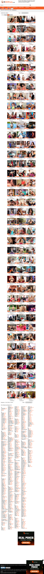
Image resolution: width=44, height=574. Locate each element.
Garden (9, 490)
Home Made (10, 527)
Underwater (29, 432)
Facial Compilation (10, 455)
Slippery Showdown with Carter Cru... (30, 341)
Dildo (8, 413)
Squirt (22, 499)
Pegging (16, 525)
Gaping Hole (10, 489)
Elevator (9, 441)
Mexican (16, 477)
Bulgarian (2, 470)
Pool (22, 420)
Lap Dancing (16, 442)
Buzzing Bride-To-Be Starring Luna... (30, 178)
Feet (8, 461)
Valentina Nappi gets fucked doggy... (21, 293)
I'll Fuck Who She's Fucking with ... (31, 43)
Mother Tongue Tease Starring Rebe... (11, 389)
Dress (9, 427)
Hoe (8, 525)
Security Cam (23, 462)
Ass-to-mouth (3, 428)
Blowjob (2, 455)
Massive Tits (16, 467)
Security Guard (23, 463)
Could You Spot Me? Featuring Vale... (21, 178)
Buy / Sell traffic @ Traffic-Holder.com (27, 565)
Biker (2, 446)
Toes (28, 415)
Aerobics (2, 415)
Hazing (9, 521)
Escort (9, 446)
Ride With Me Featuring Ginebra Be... (21, 139)
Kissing (16, 435)
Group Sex (9, 509)
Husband (16, 416)
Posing (22, 423)
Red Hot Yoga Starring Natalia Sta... (11, 283)
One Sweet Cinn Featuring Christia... (21, 216)
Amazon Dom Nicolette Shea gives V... (11, 380)
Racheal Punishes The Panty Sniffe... (11, 43)
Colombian (2, 501)
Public (22, 428)
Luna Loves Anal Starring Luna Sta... (21, 52)
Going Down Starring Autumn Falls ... (30, 322)
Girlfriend (9, 496)
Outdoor (16, 515)
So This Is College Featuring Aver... (21, 168)
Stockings (22, 501)
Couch (2, 504)
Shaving (22, 472)
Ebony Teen (9, 440)
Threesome (23, 528)
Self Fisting (22, 466)
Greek (9, 506)
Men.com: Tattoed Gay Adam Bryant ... (11, 187)
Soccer (22, 486)
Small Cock (23, 483)
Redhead (22, 443)
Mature (16, 471)
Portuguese (23, 422)
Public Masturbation (24, 429)
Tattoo (22, 522)
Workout (29, 461)
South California (23, 491)
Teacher (22, 523)
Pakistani (16, 518)
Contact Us (16, 565)
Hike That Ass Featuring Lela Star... (21, 361)
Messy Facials (17, 476)
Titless (29, 413)
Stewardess (23, 500)
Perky (22, 407)
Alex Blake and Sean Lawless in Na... (11, 322)
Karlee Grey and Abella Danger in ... (21, 81)
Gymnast (9, 510)
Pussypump (23, 439)
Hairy (8, 516)
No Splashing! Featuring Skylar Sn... (30, 245)
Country (2, 506)
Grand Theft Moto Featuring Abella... (21, 274)
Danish (2, 528)
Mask (15, 465)
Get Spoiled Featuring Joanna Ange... (21, 91)
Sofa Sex (22, 487)
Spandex (22, 492)
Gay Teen (9, 492)
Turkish (29, 425)
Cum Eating (3, 515)
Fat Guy (9, 460)
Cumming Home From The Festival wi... (31, 380)
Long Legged (16, 456)
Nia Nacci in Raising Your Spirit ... (11, 81)
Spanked (22, 493)
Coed (2, 499)
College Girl (3, 500)
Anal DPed (2, 419)
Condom (2, 503)
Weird (29, 454)
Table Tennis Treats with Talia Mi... (21, 120)
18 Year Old (3, 408)
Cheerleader (3, 488)
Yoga (28, 465)
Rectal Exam (23, 442)
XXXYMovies (12, 34)
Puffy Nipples (23, 431)
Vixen (28, 446)
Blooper (2, 454)
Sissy (22, 476)
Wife (28, 458)
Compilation (3, 502)
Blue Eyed (2, 456)
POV (22, 424)
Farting (9, 458)
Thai (21, 526)
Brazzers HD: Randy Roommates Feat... (21, 303)
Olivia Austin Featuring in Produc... (11, 235)
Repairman (22, 444)
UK (28, 429)
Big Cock (2, 443)
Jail (15, 427)
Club (2, 497)
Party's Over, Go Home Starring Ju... (21, 23)
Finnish (9, 468)
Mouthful (16, 490)
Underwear (29, 433)
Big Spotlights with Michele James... (12, 197)
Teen (22, 525)
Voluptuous (29, 447)
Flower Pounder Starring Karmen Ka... (21, 197)
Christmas (2, 490)
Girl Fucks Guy (10, 494)
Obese (16, 505)
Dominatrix (9, 418)
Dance (2, 527)
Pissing (22, 415)
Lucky (15, 458)
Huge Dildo (16, 411)
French (9, 482)
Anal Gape (2, 422)
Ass (1, 427)
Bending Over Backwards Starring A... (21, 149)
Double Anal (10, 420)
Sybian (22, 516)
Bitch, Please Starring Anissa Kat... (30, 399)
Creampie (2, 508)
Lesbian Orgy (16, 448)
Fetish (9, 464)
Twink (29, 426)
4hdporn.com (6, 570)
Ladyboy (16, 441)
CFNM (2, 486)
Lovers (16, 457)
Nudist (15, 499)
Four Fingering (10, 480)
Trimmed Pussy (30, 424)
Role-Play (22, 451)
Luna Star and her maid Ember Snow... (11, 23)
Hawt (8, 520)
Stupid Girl (22, 509)
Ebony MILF (10, 438)
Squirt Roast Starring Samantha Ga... (31, 370)
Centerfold (2, 485)
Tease (22, 524)
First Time (9, 469)
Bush (2, 472)
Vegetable (29, 442)
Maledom (16, 463)
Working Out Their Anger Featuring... (11, 110)
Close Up (2, 496)
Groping (9, 507)
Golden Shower (10, 501)
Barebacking (3, 435)
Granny (9, 505)
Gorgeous (9, 502)
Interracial (16, 422)
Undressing (29, 434)
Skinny (22, 477)
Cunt (2, 522)
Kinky (15, 434)
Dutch (9, 433)
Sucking (22, 511)
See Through (23, 464)
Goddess (9, 500)
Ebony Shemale (10, 439)
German (9, 493)
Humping (16, 414)
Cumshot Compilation (4, 520)
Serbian (22, 469)
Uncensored (29, 431)
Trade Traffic (7, 565)
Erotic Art (9, 445)
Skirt (22, 478)
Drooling (9, 430)
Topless (29, 419)
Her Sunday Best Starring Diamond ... (30, 216)
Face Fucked (10, 453)
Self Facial (22, 465)
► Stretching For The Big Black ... (11, 72)
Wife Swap (29, 459)
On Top (16, 511)
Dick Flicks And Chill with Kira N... (11, 226)
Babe (2, 432)
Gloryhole (9, 499)
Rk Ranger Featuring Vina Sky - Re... (21, 264)
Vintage (29, 444)
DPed (9, 426)
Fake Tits (9, 457)
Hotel (15, 408)
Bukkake (2, 469)
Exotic (9, 449)
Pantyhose (16, 521)
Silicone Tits (23, 475)
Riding (22, 450)
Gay (9, 8)
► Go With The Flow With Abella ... (12, 101)
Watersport (29, 451)
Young (29, 466)
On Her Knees (17, 510)
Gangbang (9, 488)
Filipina (9, 467)
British (2, 467)
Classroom (2, 493)
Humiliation (16, 413)
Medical (16, 473)
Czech (2, 525)
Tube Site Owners (11, 565)
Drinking (9, 429)
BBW (2, 437)
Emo (8, 442)
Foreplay (9, 479)
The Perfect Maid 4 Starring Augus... (21, 399)
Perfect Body (23, 406)
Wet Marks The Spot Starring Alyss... (30, 351)
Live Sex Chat (33, 7)
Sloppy (22, 481)
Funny (9, 484)
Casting (2, 483)
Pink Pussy (22, 413)
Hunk (15, 415)
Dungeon (9, 432)
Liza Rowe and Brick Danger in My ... (30, 81)
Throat (29, 406)
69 (1, 410)
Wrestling (29, 462)
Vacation (29, 439)
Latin (15, 443)
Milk (15, 480)
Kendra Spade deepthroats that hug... (21, 245)
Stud (22, 508)
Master (16, 468)
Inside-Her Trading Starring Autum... (31, 293)
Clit (1, 495)
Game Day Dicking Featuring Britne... (11, 361)
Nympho (16, 503)
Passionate (16, 524)
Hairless (9, 515)
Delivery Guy (10, 408)
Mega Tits (16, 474)
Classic (2, 492)
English (9, 444)
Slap (22, 479)
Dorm (9, 419)
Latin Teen (16, 444)
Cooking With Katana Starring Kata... (30, 264)
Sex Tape (22, 470)
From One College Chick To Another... (31, 197)
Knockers (16, 436)
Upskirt (29, 437)
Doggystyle (9, 416)
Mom (15, 486)
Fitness (9, 472)
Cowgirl (2, 507)
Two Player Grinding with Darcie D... (30, 361)
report (8, 22)
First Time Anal (10, 470)
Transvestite (29, 423)
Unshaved (29, 436)
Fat (8, 459)
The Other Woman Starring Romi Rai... (12, 351)
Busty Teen (3, 475)
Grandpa (9, 504)
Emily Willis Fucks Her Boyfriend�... (11, 264)
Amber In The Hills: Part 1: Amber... (31, 91)
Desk (8, 410)
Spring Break (23, 498)
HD (8, 522)
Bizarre (2, 449)
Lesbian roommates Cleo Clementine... (30, 33)
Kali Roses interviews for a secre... (31, 226)
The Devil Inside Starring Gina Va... (11, 178)
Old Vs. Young (17, 509)
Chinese (2, 489)
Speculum (22, 494)
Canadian (2, 479)
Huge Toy (16, 412)
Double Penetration (11, 423)
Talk (21, 519)
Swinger (22, 515)
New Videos (9, 7)
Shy (21, 474)
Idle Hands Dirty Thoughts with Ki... (30, 235)
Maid (15, 462)
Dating (9, 406)
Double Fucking (10, 422)
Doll (8, 417)
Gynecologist (10, 511)
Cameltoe (2, 478)
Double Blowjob (10, 421)
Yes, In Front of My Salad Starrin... (11, 91)
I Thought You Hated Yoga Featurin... (12, 120)
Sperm (22, 495)
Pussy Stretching (23, 437)
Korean (16, 437)
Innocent (16, 420)
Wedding (29, 453)
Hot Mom (16, 407)
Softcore (22, 488)
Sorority (22, 490)
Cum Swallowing (3, 517)
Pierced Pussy (23, 411)
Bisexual (2, 448)
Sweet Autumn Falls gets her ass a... (12, 139)
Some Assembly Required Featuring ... (31, 158)
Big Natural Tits (3, 444)
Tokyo (29, 417)
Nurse (15, 501)
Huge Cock (16, 410)
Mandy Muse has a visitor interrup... (21, 312)
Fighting (9, 466)
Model (15, 485)
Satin (22, 458)
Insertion (16, 421)
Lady (15, 440)
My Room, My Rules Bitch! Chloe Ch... (12, 303)
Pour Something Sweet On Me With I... (30, 23)
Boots (2, 460)
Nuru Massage (17, 501)
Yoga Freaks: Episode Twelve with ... (30, 255)
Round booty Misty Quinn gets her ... (30, 52)
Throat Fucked (30, 407)
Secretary (22, 461)
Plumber (22, 417)
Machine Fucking (17, 460)
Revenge (22, 446)
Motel (15, 489)
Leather (16, 445)
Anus (2, 424)
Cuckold (2, 512)
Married (16, 464)
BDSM (2, 438)
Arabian (2, 425)
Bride (2, 466)
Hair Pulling (9, 514)
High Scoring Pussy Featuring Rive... (11, 370)
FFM (8, 465)
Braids (2, 464)
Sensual (22, 468)
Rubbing (22, 454)
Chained (2, 487)
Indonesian (16, 419)
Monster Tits (16, 488)
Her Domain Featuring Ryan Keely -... (12, 245)
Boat (2, 457)
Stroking (22, 507)
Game (9, 487)
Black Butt (2, 451)
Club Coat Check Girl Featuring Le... (31, 283)
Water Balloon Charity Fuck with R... (12, 312)
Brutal (2, 468)
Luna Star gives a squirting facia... (31, 303)
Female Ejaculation (11, 462)
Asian (2, 426)
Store (22, 502)
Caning (2, 480)
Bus (1, 471)
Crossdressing (3, 511)
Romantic (22, 453)
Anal (2, 417)
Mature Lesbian (17, 472)
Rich (22, 449)
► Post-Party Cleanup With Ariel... (21, 72)
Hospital (16, 406)
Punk (22, 433)
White (29, 457)
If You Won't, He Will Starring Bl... (30, 274)
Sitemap (20, 565)
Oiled (15, 507)
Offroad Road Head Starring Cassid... (31, 129)
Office (15, 506)
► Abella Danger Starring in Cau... (31, 72)
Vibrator (29, 443)
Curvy (2, 523)
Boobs (2, 459)
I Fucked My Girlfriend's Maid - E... (21, 158)
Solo (22, 489)
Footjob (9, 478)
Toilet (28, 416)
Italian (15, 424)
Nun (15, 500)
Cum (2, 513)
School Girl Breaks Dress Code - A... (21, 62)
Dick (8, 412)
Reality (22, 441)
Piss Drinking (23, 414)
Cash (2, 482)
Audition (2, 429)
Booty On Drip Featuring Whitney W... (21, 370)
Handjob (9, 518)
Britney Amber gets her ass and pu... (12, 341)
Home (3, 7)
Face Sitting (9, 454)
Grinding (9, 506)
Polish (22, 418)
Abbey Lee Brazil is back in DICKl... (12, 33)
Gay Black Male (10, 491)
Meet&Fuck (27, 7)
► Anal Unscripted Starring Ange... (21, 101)
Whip (28, 456)
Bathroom (2, 436)
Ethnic (9, 447)
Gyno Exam (9, 512)
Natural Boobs (17, 494)
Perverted (22, 408)
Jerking (16, 429)
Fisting (9, 471)
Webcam (29, 452)
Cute (2, 524)
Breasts (2, 465)
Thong (22, 527)
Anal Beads (3, 418)
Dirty (8, 414)
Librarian (16, 450)
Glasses (9, 498)
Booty (2, 461)
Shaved (22, 471)
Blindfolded (3, 452)
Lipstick (16, 453)
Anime (2, 423)
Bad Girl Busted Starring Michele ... (11, 149)
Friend (9, 483)
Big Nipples (3, 445)
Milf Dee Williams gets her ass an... (11, 62)
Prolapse (22, 427)
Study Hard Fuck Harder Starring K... (11, 399)
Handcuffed (9, 517)
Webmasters (2, 565)
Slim (21, 480)
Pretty (22, 425)
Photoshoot (23, 409)
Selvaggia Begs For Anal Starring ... (21, 43)
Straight (2, 8)
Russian (22, 455)
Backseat (2, 434)
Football (9, 477)
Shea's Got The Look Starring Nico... (21, 33)
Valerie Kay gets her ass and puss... (30, 62)
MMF (15, 484)
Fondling (9, 475)
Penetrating (16, 526)
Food (8, 476)
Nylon (15, 502)
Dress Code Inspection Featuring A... (11, 168)
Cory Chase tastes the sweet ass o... (11, 332)
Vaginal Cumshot (30, 441)
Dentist (9, 409)
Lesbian (16, 446)
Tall (21, 520)
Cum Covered (3, 514)
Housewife (16, 409)
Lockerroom (16, 454)
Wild (28, 460)
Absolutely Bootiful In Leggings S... (11, 293)
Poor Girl (22, 421)
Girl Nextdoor (10, 495)
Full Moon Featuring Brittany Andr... (31, 332)
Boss (2, 462)
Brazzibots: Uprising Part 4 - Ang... (12, 158)
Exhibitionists (10, 448)
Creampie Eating (3, 510)
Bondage (2, 458)
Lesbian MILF (17, 447)
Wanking (29, 450)
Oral (15, 512)
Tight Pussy (29, 410)
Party (15, 523)
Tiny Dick (29, 411)
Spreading (22, 497)
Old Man (16, 508)
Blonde (2, 453)
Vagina (29, 440)
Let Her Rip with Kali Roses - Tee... (30, 206)
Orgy (15, 514)
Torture (29, 420)
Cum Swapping (3, 519)
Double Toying (10, 425)
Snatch (22, 485)
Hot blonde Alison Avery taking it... (30, 110)
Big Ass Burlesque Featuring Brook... (30, 312)
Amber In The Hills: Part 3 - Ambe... (31, 101)
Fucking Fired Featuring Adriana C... (11, 52)
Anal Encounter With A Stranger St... (11, 274)
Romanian (22, 452)
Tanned (22, 522)
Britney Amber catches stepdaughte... (21, 380)
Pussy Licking (23, 436)
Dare (2, 529)
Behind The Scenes (4, 439)
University (29, 435)
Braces (2, 463)
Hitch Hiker (9, 524)
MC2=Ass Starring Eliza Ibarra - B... (21, 341)
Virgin (28, 445)
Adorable (2, 413)
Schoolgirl (22, 460)
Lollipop (16, 455)
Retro (22, 445)
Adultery (2, 414)
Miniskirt (16, 481)
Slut (21, 482)
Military (16, 479)
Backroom (2, 433)
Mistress (16, 483)
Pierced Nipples (23, 410)
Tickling (29, 408)
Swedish (22, 512)
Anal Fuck (2, 421)
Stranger (22, 503)
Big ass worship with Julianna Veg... (21, 235)
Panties (16, 520)
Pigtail (22, 412)
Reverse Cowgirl (23, 447)
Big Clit (2, 442)
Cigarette (2, 491)
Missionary (16, 482)
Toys (28, 421)
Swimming (22, 513)
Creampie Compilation (4, 509)
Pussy (22, 434)
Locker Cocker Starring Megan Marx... (30, 120)
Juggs (15, 431)
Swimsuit (22, 514)
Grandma (9, 503)
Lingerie (16, 452)
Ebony (9, 437)
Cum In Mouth (3, 516)
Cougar (2, 505)
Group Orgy (9, 508)
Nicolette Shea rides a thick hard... (12, 206)
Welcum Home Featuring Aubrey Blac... (21, 110)
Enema (9, 443)
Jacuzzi (16, 426)
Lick (15, 451)
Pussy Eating (23, 435)
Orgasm (16, 513)
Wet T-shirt (29, 455)
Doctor (9, 415)
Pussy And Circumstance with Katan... (30, 149)
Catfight (2, 484)
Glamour (9, 497)
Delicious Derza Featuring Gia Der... (21, 206)
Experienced (10, 450)
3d (1, 409)
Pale (15, 519)
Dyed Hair (9, 434)
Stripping (22, 506)
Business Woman (3, 473)
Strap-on (22, 504)
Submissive (23, 510)
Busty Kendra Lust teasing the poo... (21, 255)
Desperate (9, 411)
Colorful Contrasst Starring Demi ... (21, 332)
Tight (28, 409)
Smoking (22, 484)
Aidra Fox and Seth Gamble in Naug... (21, 322)
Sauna (22, 459)
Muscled (16, 491)
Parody (16, 522)
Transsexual (29, 422)
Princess (22, 426)
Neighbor (16, 496)
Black (2, 450)
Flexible (9, 474)
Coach (2, 498)
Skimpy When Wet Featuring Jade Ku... (12, 129)
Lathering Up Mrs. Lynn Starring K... (21, 129)
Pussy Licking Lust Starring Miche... (31, 187)
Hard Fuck (9, 519)
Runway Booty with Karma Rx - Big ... (11, 216)
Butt (1, 476)
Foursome (9, 481)
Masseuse (16, 466)
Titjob (28, 412)
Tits (28, 414)
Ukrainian (29, 430)
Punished (22, 432)
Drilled (9, 428)
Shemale (6, 8)
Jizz (15, 430)
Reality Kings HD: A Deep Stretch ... (11, 255)
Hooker (9, 528)
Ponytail (22, 419)
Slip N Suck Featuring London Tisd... (21, 226)
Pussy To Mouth (23, 438)
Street (22, 505)
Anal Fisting (3, 420)
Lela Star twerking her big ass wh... (21, 351)
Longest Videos (21, 7)
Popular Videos (15, 7)
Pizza (22, 416)
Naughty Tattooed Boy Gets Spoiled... (21, 187)
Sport (22, 496)
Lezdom (16, 449)
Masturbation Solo (17, 469)
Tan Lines (22, 521)
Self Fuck (22, 467)
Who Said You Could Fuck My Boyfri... (30, 389)
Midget (16, 478)
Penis (15, 527)
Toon (28, 418)
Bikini (2, 447)
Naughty (16, 495)
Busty (2, 474)
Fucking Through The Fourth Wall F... (21, 389)
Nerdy (15, 497)
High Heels (9, 523)
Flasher (9, 473)
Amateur (2, 416)
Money (16, 487)
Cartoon (2, 481)
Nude (15, 498)
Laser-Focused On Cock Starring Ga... (30, 139)
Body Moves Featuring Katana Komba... (21, 283)
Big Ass (2, 441)
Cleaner (2, 494)
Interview (16, 423)
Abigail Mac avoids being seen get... (30, 168)
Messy (16, 475)
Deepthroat (9, 407)
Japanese (16, 428)
